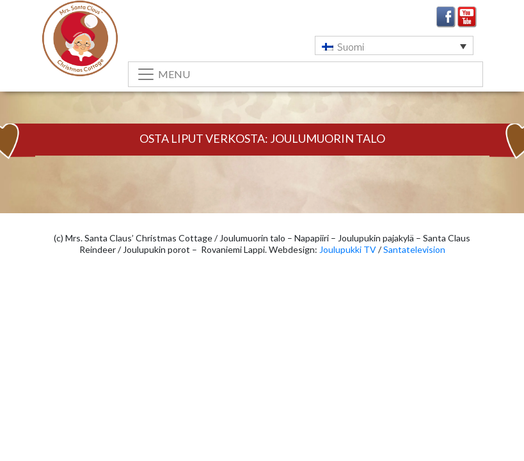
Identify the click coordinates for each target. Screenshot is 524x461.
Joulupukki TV (347, 249)
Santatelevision (414, 249)
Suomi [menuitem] (350, 46)
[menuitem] (394, 45)
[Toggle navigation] (305, 74)
